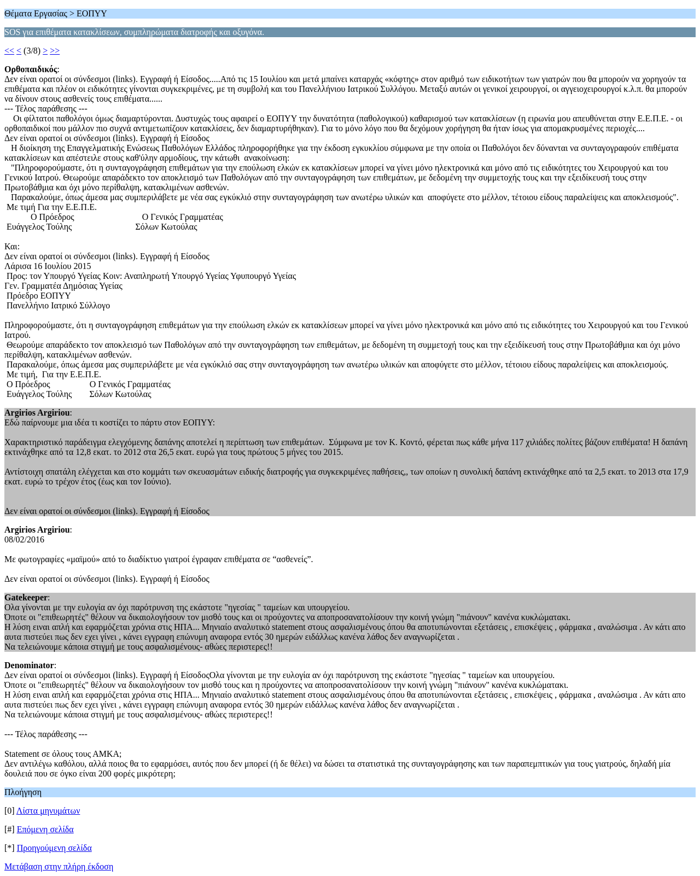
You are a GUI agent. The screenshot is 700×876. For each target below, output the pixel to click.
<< (9, 50)
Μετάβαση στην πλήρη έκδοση (58, 866)
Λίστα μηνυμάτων (48, 810)
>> (55, 50)
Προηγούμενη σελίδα (54, 847)
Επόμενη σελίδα (45, 829)
